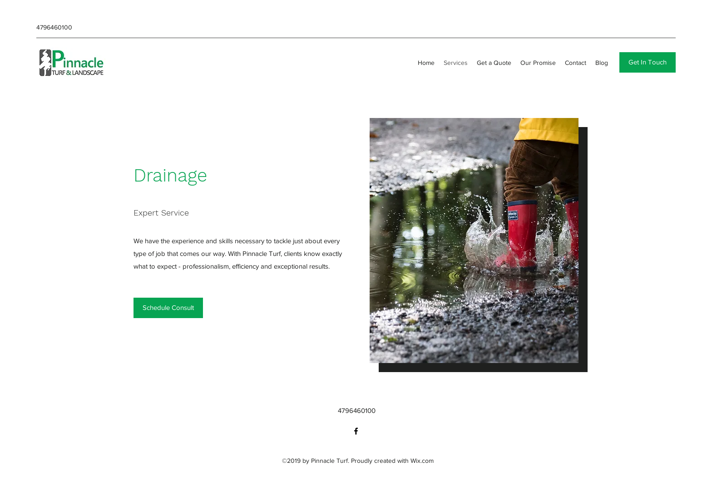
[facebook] (356, 431)
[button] (647, 62)
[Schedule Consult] (168, 308)
